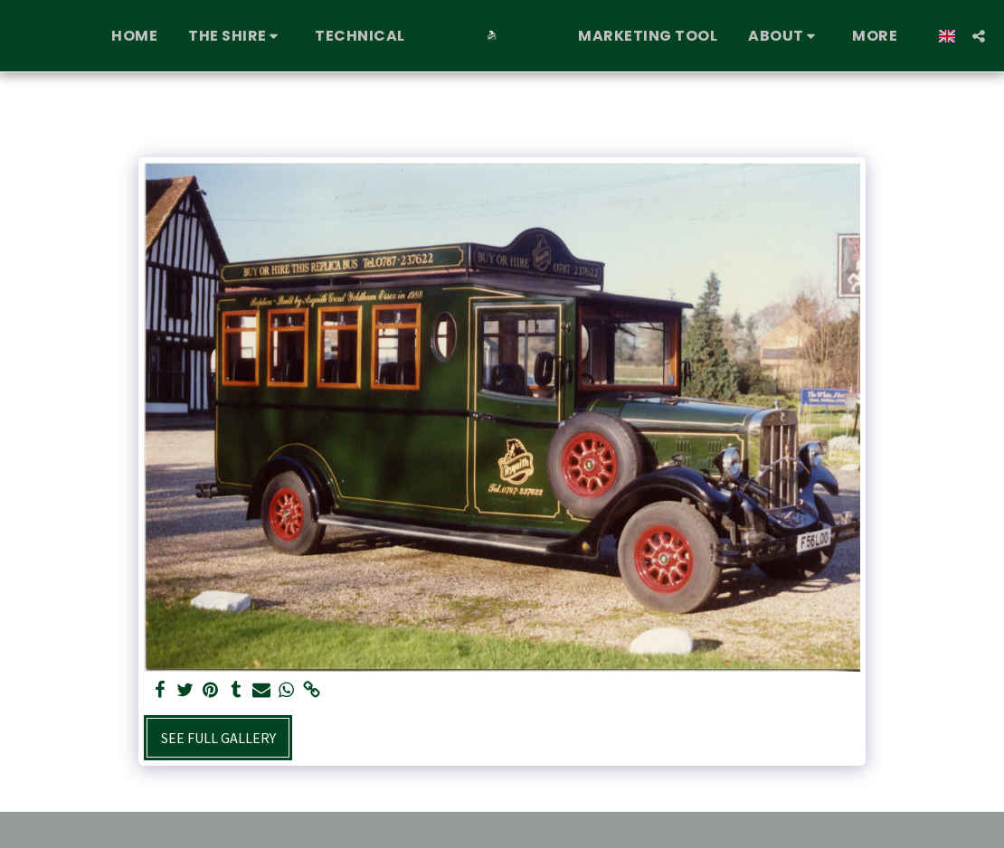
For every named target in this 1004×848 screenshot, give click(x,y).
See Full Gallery (218, 738)
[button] (236, 36)
